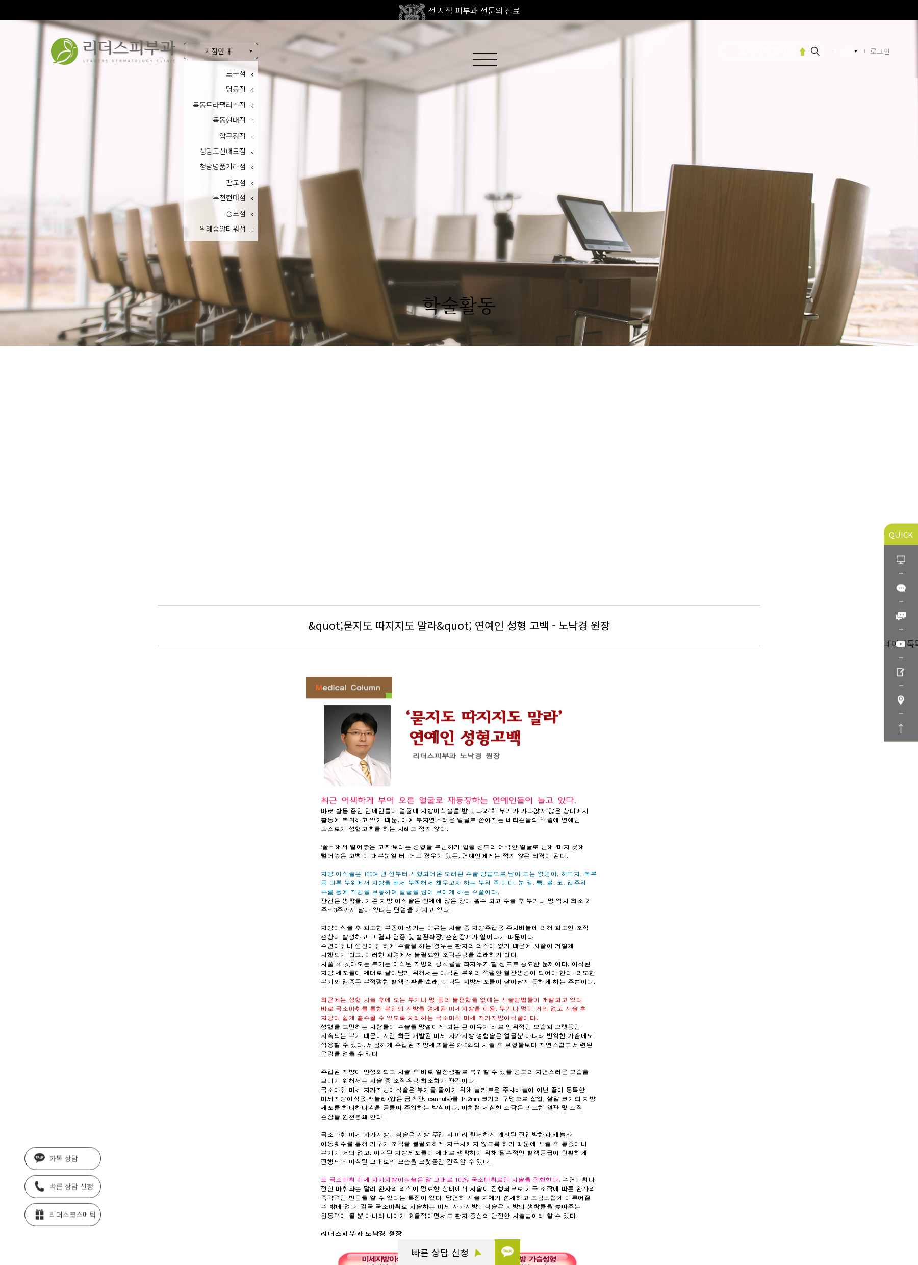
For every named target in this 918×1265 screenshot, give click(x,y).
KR (847, 51)
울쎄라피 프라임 (767, 50)
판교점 (236, 182)
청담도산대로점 (222, 151)
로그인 (880, 51)
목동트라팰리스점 (219, 104)
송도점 (236, 213)
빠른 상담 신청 (446, 1252)
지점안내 (218, 51)
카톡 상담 (56, 1155)
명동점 (236, 89)
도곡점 (236, 73)
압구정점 (232, 136)
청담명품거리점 (222, 166)
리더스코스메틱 (65, 1211)
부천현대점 (229, 197)
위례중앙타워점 (222, 228)
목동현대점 (229, 120)
